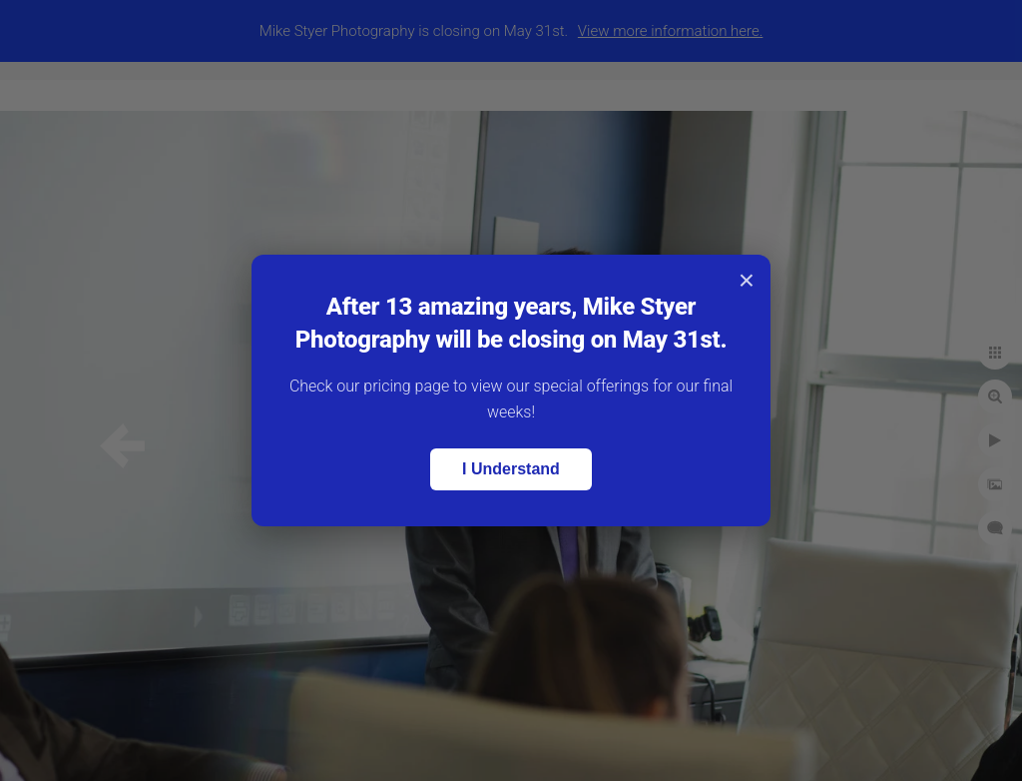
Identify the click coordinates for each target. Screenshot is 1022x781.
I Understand (511, 468)
